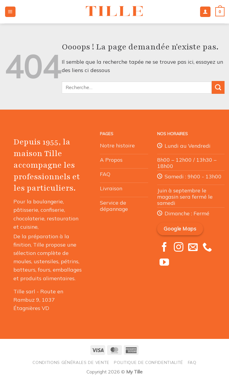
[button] (10, 12)
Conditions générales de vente (71, 362)
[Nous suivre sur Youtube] (164, 263)
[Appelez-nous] (207, 247)
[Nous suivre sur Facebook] (164, 247)
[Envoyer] (218, 87)
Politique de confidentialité (148, 362)
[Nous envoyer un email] (193, 247)
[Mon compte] (205, 12)
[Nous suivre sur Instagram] (178, 247)
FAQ (192, 362)
